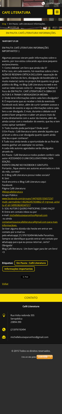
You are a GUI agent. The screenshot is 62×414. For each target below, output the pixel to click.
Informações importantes (18, 268)
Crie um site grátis (28, 357)
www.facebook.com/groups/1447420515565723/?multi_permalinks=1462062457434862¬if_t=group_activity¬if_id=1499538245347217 (31, 202)
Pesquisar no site (50, 12)
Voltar (5, 283)
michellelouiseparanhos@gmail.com (28, 215)
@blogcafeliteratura (12, 191)
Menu (57, 12)
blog (4, 23)
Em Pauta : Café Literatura (31, 263)
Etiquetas (7, 263)
